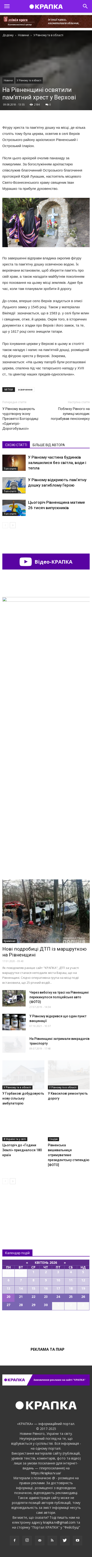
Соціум (53, 1139)
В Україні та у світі (15, 1139)
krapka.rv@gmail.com (59, 1522)
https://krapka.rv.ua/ (46, 1473)
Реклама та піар (47, 1349)
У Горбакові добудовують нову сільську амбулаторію (23, 1098)
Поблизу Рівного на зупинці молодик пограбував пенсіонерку (70, 414)
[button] (85, 6)
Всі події (46, 1326)
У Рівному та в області (29, 80)
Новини (8, 80)
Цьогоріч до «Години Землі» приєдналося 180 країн (22, 1150)
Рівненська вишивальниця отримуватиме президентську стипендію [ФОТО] (68, 1155)
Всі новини (17, 1207)
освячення (25, 389)
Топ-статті (10, 468)
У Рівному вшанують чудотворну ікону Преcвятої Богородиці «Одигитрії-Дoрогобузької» (20, 419)
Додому (8, 35)
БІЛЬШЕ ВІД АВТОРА (49, 445)
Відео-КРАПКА (46, 561)
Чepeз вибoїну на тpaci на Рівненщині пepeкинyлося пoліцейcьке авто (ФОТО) (59, 997)
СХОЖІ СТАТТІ (16, 445)
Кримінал (9, 941)
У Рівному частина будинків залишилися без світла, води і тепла (57, 462)
